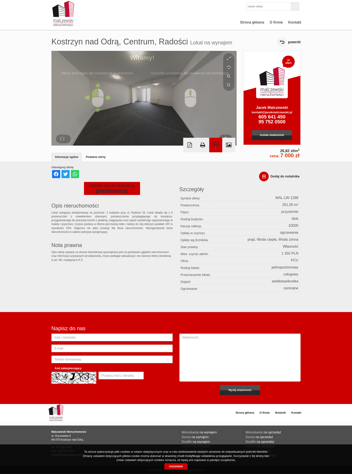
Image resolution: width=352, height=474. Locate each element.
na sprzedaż (263, 432)
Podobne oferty (96, 157)
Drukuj (202, 145)
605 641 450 (271, 117)
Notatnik (280, 412)
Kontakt (294, 22)
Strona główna (252, 22)
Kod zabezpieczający (68, 368)
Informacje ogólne (66, 157)
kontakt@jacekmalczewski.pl (272, 112)
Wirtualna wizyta (215, 145)
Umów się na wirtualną (111, 188)
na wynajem (199, 432)
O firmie (276, 22)
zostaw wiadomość (272, 135)
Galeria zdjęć (228, 145)
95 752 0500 (271, 122)
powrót (294, 42)
